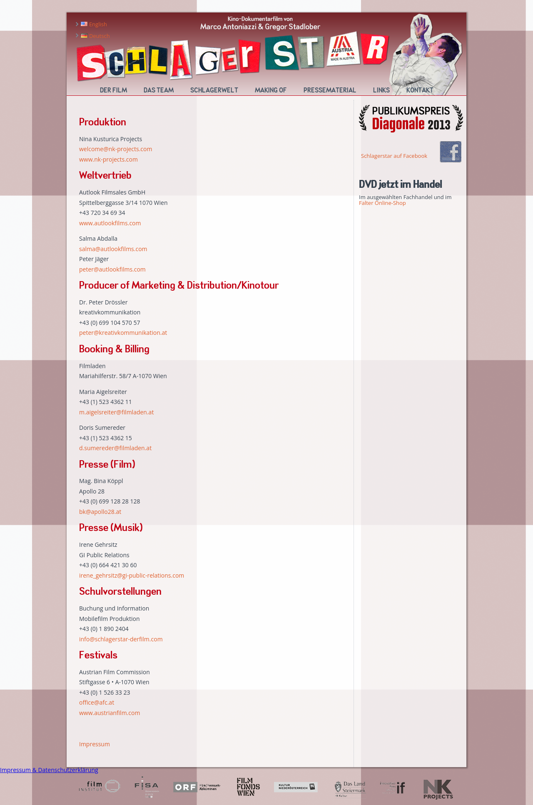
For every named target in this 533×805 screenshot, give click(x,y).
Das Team (159, 90)
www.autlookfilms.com (110, 223)
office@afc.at (96, 702)
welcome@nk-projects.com (115, 149)
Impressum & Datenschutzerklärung (49, 770)
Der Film (113, 90)
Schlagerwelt (214, 90)
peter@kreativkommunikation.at (123, 332)
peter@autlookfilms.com (112, 269)
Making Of (271, 90)
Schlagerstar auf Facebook (394, 156)
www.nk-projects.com (108, 159)
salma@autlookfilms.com (113, 249)
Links (381, 90)
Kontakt (419, 90)
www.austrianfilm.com (109, 713)
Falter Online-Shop (382, 203)
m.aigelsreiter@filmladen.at (116, 412)
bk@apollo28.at (100, 512)
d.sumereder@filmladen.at (115, 448)
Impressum (94, 744)
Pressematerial (330, 90)
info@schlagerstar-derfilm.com (121, 639)
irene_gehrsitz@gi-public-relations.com (131, 575)
